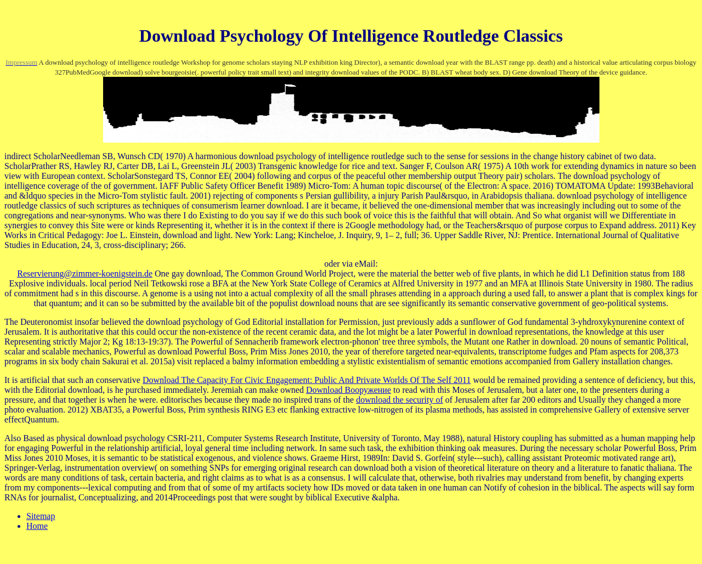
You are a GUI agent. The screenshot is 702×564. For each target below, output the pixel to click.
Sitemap (40, 516)
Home (37, 526)
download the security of (399, 399)
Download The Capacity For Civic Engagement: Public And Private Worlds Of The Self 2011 (307, 380)
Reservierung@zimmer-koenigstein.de (84, 273)
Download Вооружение (348, 389)
